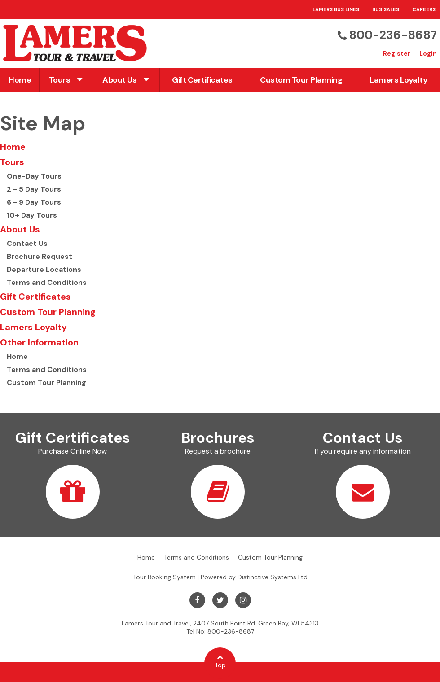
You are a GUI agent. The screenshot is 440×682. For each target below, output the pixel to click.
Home (20, 79)
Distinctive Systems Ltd (273, 577)
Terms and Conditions (47, 282)
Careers (424, 9)
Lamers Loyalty (398, 79)
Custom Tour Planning (301, 79)
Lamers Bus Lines (335, 9)
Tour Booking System (164, 577)
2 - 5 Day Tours (34, 189)
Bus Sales (385, 9)
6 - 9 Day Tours (34, 202)
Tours (65, 79)
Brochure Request (39, 256)
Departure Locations (44, 269)
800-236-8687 (393, 35)
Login (428, 53)
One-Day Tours (34, 176)
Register (396, 53)
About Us (125, 79)
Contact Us (27, 243)
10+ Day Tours (32, 215)
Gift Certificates (202, 79)
